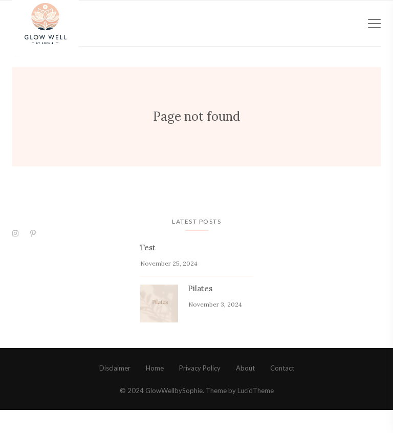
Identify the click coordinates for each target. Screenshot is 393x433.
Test (148, 270)
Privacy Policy (200, 391)
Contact (282, 391)
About (245, 391)
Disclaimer (114, 391)
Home (155, 391)
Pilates (200, 311)
